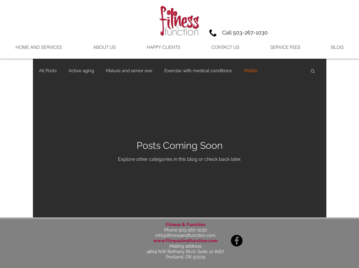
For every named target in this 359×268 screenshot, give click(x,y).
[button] (313, 71)
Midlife (250, 70)
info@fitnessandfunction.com (185, 235)
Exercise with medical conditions (198, 70)
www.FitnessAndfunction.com (185, 240)
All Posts (48, 70)
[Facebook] (237, 240)
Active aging (81, 70)
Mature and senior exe (129, 70)
